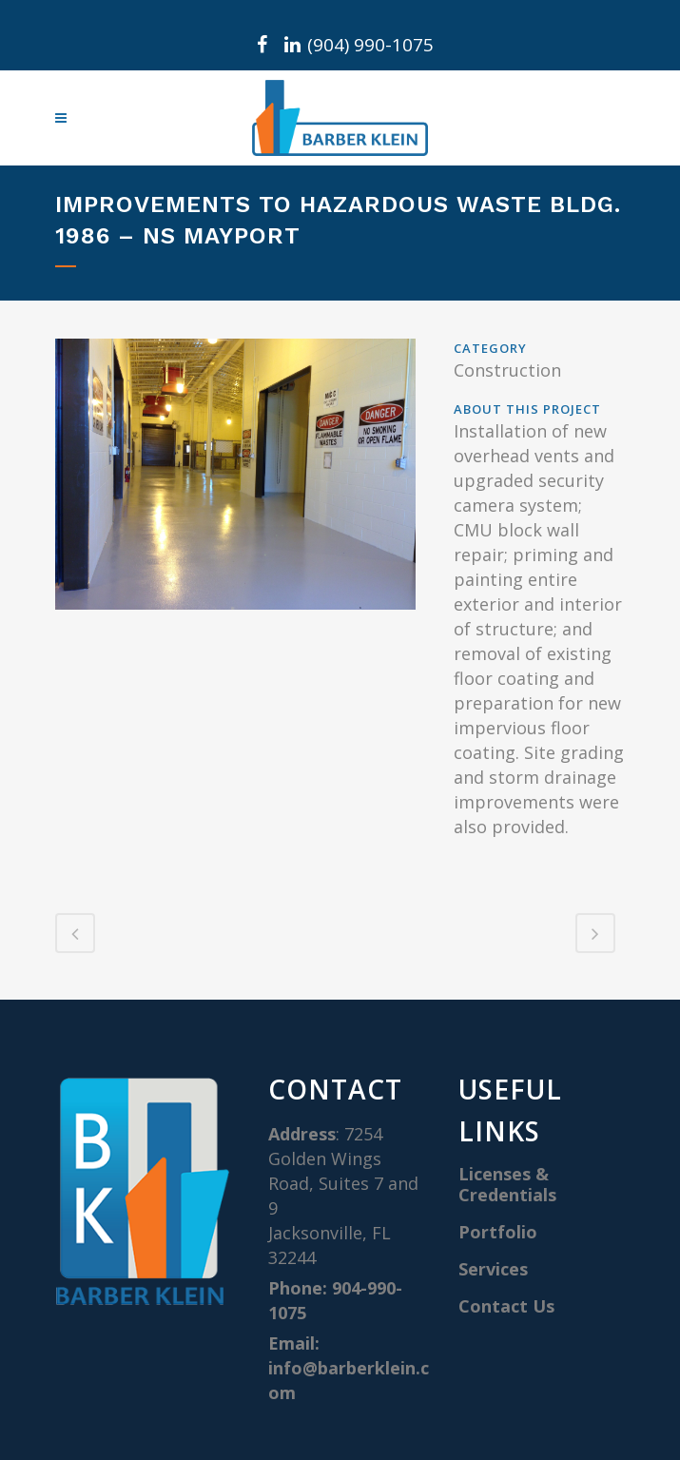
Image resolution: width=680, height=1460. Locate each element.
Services (493, 1268)
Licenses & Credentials (507, 1184)
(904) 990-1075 (370, 44)
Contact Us (506, 1305)
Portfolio (497, 1231)
